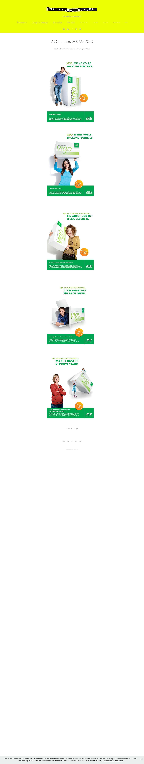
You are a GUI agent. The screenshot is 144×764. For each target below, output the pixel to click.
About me (95, 22)
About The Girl (84, 22)
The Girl (71, 22)
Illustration (22, 22)
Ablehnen (119, 761)
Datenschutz (116, 22)
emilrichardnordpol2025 (72, 449)
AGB (126, 22)
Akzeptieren (109, 761)
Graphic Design (40, 22)
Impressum (105, 22)
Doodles (57, 22)
